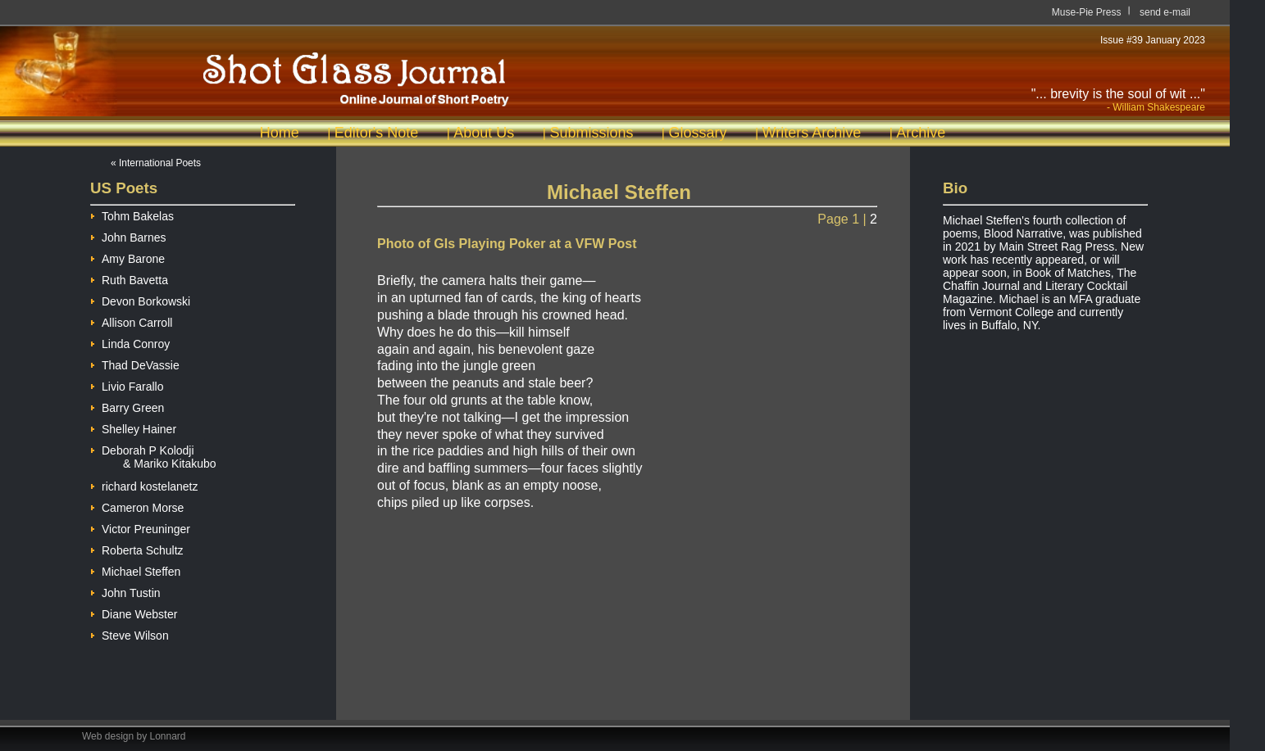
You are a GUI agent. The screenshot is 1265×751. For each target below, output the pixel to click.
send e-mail (1165, 12)
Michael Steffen (135, 569)
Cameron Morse (137, 505)
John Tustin (125, 590)
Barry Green (127, 405)
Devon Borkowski (140, 299)
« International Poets (156, 163)
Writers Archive (812, 132)
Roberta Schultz (137, 548)
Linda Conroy (130, 342)
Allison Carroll (131, 320)
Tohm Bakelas (132, 214)
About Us (483, 132)
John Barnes (128, 235)
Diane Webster (133, 612)
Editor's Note (376, 132)
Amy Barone (127, 256)
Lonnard (168, 736)
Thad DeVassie (135, 363)
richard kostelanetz (144, 484)
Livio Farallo (126, 384)
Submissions (591, 132)
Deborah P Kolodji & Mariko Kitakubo (153, 450)
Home (279, 132)
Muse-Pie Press (1087, 12)
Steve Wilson (129, 633)
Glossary (697, 132)
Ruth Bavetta (129, 278)
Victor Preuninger (140, 527)
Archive (920, 132)
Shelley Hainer (133, 427)
